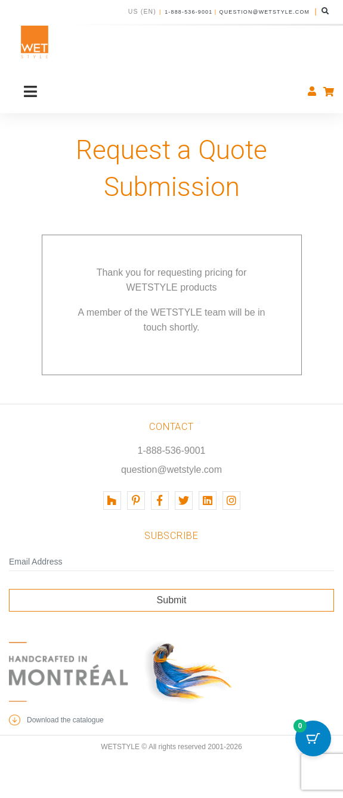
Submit (172, 600)
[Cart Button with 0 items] (313, 738)
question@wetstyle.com (265, 12)
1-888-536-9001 (188, 12)
